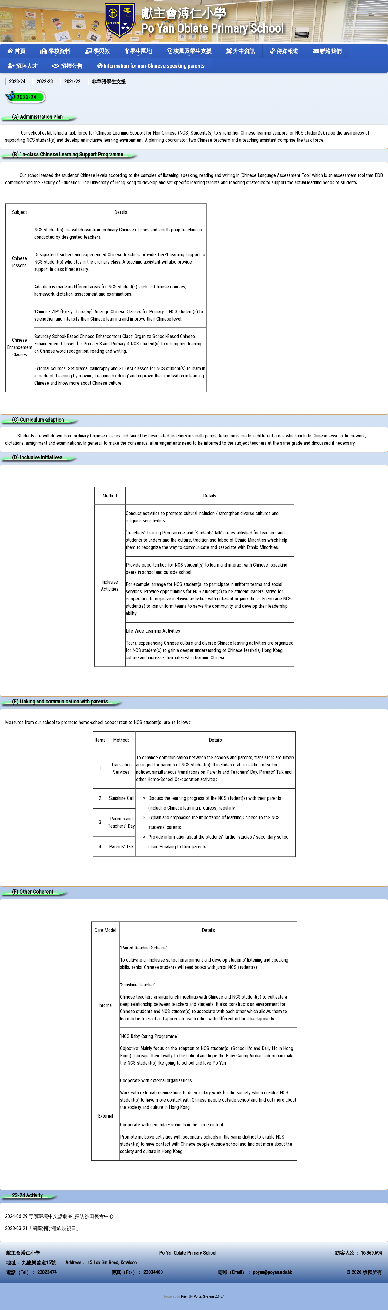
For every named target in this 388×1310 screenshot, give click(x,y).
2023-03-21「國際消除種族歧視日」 (43, 1228)
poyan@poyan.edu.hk (272, 1272)
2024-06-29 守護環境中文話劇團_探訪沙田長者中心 (59, 1216)
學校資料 (55, 53)
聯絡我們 (327, 51)
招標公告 (67, 66)
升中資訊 (240, 51)
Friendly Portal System (198, 1296)
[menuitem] (17, 81)
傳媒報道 (284, 51)
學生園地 (138, 53)
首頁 (16, 51)
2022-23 (45, 82)
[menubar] (69, 81)
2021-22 (72, 82)
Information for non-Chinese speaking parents (151, 66)
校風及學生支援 (189, 53)
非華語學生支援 (109, 82)
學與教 (97, 53)
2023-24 (17, 82)
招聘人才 (23, 66)
